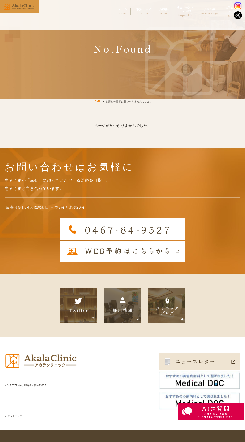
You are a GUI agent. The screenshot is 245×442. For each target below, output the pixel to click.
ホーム (123, 11)
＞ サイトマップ (13, 416)
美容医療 (209, 11)
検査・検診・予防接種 (185, 11)
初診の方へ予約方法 (232, 11)
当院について (142, 11)
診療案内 (164, 11)
